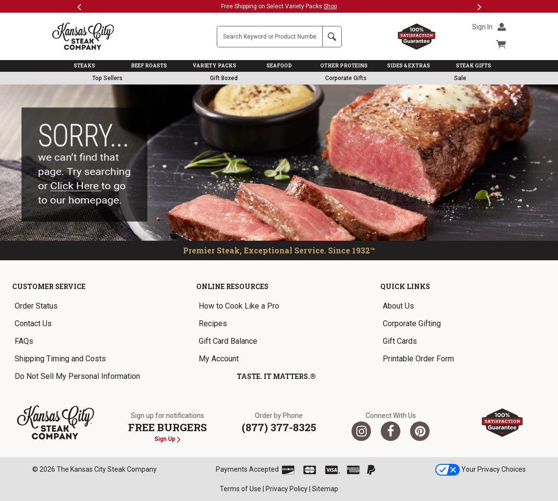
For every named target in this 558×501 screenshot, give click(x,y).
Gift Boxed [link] (224, 78)
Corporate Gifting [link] (412, 323)
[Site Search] (269, 36)
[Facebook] (390, 431)
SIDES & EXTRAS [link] (408, 66)
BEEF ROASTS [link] (149, 66)
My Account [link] (219, 358)
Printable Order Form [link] (418, 358)
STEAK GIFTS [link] (473, 66)
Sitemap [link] (325, 489)
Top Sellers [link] (107, 78)
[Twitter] (361, 431)
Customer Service (48, 286)
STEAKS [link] (84, 66)
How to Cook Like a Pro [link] (239, 306)
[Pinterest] (420, 431)
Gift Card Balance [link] (228, 341)
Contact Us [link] (33, 323)
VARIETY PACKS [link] (214, 66)
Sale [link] (460, 78)
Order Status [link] (36, 306)
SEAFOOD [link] (279, 66)
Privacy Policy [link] (287, 489)
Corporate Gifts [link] (346, 78)
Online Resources (232, 286)
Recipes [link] (213, 323)
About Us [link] (398, 306)
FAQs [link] (24, 341)
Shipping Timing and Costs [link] (60, 358)
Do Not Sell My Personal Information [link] (77, 376)
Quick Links (405, 286)
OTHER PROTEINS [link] (344, 66)
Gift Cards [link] (400, 341)
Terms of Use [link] (240, 489)
